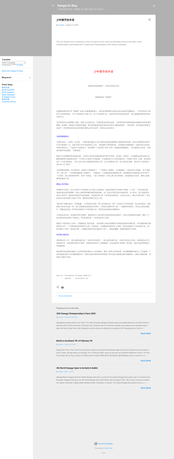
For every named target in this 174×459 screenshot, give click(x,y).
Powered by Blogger (103, 444)
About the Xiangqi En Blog (12, 71)
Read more (146, 334)
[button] (149, 20)
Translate (17, 65)
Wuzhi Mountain (8, 95)
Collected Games (9, 102)
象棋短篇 (5, 87)
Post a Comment (65, 296)
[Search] (154, 6)
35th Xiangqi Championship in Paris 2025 (75, 313)
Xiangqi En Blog (67, 5)
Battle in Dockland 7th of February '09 (74, 341)
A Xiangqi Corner (8, 97)
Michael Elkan (109, 448)
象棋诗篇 (5, 99)
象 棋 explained (8, 90)
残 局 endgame (8, 92)
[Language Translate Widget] (14, 62)
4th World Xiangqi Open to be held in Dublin (77, 368)
